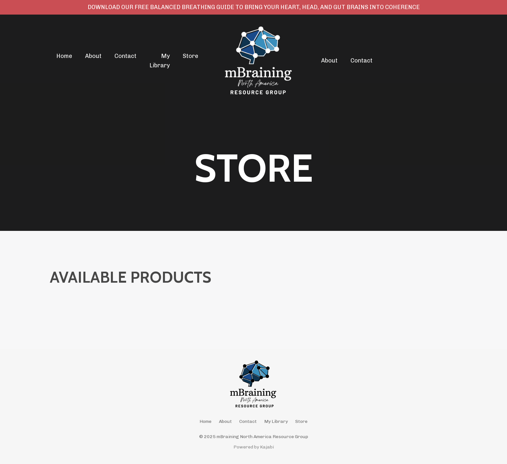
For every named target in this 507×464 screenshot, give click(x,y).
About (93, 56)
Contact (125, 56)
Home (64, 56)
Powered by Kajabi (253, 447)
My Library (159, 60)
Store (190, 56)
